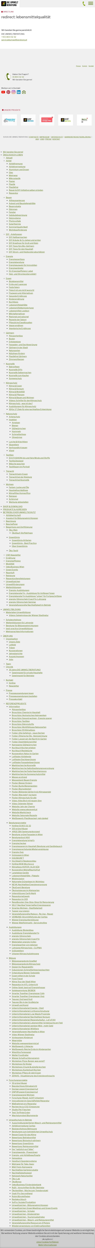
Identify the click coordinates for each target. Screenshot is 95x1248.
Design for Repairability (22, 967)
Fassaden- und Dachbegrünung (23, 345)
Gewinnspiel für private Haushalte (27, 673)
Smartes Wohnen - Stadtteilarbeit (27, 908)
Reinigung (10, 575)
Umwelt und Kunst (20, 1005)
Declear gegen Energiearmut (25, 1089)
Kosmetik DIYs (15, 370)
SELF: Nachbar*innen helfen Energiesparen (31, 905)
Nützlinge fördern (17, 353)
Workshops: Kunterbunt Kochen (26, 1070)
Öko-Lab (16, 1179)
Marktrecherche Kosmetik (24, 765)
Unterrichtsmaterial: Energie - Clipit (28, 1008)
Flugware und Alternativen (21, 293)
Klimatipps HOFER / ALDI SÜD (26, 867)
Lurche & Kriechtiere (18, 442)
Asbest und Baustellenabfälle (22, 203)
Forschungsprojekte (18, 1080)
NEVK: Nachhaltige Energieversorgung (29, 884)
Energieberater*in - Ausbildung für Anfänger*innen (32, 593)
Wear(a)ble (17, 1040)
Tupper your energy (20, 911)
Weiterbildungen (13, 587)
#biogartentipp (16, 336)
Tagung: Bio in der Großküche (25, 1002)
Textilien (10, 455)
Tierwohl (10, 471)
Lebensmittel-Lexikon (19, 311)
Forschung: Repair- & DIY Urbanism (28, 1098)
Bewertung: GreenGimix (23, 1143)
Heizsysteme (15, 218)
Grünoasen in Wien (20, 855)
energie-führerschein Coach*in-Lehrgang (27, 599)
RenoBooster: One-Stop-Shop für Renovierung (33, 902)
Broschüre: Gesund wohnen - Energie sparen (32, 718)
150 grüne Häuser (20, 829)
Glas (11, 172)
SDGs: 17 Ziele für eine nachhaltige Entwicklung (30, 409)
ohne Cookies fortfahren (47, 1242)
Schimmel (13, 499)
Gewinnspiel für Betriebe (23, 676)
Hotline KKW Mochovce (23, 864)
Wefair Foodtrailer (20, 1055)
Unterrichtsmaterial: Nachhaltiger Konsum (31, 1017)
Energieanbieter (16, 268)
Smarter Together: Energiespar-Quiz (28, 996)
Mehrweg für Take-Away (23, 1164)
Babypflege (14, 367)
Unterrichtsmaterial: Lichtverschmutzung (30, 1011)
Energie (9, 256)
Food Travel (17, 979)
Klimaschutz (11, 383)
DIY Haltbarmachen (18, 237)
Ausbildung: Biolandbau (22, 930)
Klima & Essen (15, 386)
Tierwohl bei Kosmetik (19, 480)
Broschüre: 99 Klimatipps (23, 730)
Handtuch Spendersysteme (24, 1161)
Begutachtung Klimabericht (24, 1086)
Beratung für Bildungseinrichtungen (22, 625)
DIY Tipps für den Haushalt (21, 249)
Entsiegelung (15, 342)
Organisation (12, 639)
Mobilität (10, 564)
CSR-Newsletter (13, 555)
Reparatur (13, 193)
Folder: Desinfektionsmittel (24, 742)
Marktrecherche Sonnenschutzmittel (28, 774)
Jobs (42, 139)
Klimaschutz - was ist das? (21, 403)
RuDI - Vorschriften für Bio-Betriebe (28, 1187)
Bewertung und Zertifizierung (19, 527)
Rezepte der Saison (17, 319)
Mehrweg (13, 175)
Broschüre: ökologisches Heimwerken (29, 715)
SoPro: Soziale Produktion (24, 1202)
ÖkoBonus (16, 1182)
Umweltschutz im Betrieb (20, 1120)
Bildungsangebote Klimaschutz (26, 964)
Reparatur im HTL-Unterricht (25, 984)
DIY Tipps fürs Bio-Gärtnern (21, 246)
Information (14, 706)
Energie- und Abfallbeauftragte (26, 1155)
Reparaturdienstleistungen (18, 578)
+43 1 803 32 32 (8, 37)
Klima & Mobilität (17, 392)
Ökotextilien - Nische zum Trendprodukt (30, 1190)
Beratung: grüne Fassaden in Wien (27, 834)
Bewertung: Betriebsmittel (24, 1137)
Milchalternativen (17, 314)
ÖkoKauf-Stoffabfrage (22, 533)
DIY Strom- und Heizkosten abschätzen (27, 252)
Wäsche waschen (17, 464)
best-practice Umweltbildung (19, 628)
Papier (12, 181)
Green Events (12, 570)
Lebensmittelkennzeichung (21, 308)
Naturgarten (14, 350)
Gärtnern (10, 333)
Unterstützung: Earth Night (24, 893)
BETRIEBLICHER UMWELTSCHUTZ (19, 512)
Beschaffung (12, 524)
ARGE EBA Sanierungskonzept (26, 831)
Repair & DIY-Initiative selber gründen (26, 190)
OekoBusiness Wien (15, 567)
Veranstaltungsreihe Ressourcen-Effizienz (31, 1223)
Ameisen (16, 422)
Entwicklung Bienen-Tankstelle (26, 973)
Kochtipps (13, 302)
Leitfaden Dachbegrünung (24, 759)
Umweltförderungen (15, 584)
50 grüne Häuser (19, 1083)
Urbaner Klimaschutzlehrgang (25, 954)
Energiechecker (19, 843)
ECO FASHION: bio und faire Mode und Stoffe (29, 458)
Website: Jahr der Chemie (23, 806)
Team (8, 664)
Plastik (12, 184)
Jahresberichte (15, 653)
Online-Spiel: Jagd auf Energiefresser (28, 987)
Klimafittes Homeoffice (19, 493)
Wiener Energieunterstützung (25, 920)
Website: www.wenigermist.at (25, 1043)
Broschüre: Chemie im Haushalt (26, 712)
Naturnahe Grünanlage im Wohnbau (28, 881)
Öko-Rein (13, 530)
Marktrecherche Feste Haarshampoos (29, 771)
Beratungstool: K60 (21, 837)
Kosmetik (10, 364)
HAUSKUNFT (18, 858)
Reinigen (13, 496)
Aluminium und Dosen (19, 169)
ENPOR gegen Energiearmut (25, 1092)
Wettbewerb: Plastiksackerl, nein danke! (30, 818)
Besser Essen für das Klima (24, 1134)
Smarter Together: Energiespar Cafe (28, 993)
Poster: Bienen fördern (22, 783)
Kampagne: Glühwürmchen (24, 745)
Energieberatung (16, 262)
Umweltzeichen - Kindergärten (26, 1214)
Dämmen (13, 209)
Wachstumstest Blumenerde (25, 1115)
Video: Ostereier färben (22, 803)
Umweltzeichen (13, 581)
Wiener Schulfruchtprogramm (25, 1058)
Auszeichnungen (16, 656)
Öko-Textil (13, 550)
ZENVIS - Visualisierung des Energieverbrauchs (33, 1076)
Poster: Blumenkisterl (21, 789)
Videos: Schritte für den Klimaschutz (25, 400)
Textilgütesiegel (16, 461)
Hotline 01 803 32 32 (21, 826)
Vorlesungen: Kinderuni (22, 1037)
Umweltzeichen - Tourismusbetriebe (28, 1217)
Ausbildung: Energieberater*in (25, 933)
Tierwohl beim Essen (18, 474)
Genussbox (17, 1158)
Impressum (44, 137)
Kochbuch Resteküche (22, 751)
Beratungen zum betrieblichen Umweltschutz (32, 1132)
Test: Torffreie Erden (21, 1112)
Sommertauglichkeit (18, 227)
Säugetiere (14, 445)
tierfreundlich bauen (18, 447)
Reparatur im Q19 (20, 899)
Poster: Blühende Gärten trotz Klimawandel (31, 792)
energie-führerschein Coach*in (26, 939)
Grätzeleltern (18, 951)
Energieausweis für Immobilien (23, 265)
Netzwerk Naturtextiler (22, 1176)
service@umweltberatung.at (14, 40)
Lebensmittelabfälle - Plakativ (25, 876)
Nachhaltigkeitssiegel (22, 1173)
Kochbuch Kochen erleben (24, 748)
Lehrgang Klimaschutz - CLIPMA (27, 948)
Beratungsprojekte (17, 823)
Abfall (8, 161)
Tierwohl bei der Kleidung (20, 477)
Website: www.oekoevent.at (24, 809)
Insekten (13, 420)
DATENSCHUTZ (57, 137)
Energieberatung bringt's (23, 840)
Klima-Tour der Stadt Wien (24, 982)
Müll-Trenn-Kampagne (22, 1167)
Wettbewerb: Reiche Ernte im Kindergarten (31, 1049)
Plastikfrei (13, 187)
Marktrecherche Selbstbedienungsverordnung (33, 768)
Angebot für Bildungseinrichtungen (22, 518)
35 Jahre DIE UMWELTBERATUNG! (25, 670)
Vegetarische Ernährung (20, 328)
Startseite (34, 137)
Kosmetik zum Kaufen (19, 375)
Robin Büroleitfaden (21, 1196)
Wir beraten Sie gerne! (13, 152)
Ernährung (10, 558)
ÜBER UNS (8, 636)
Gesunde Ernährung (18, 296)
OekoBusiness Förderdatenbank (26, 1185)
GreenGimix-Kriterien (21, 540)
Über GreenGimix (20, 546)
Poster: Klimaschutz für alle (24, 798)
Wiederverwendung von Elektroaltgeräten (31, 1226)
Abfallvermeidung (17, 167)
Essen (8, 278)
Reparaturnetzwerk (21, 896)
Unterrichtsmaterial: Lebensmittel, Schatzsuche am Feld (37, 1023)
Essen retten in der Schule (23, 976)
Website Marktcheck (21, 812)
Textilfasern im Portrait (19, 467)
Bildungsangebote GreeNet (24, 961)
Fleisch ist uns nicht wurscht (21, 290)
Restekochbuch (19, 1199)
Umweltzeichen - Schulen (23, 1211)
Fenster (12, 212)
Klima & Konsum (16, 389)
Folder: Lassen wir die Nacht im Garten (29, 739)
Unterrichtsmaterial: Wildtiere (25, 1029)
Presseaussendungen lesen (21, 693)
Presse (48, 139)
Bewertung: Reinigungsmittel (25, 1146)
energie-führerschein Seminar (22, 602)
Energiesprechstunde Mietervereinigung (30, 849)
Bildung (12, 958)
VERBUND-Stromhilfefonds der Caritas (30, 917)
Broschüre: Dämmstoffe (23, 724)
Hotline (12, 683)
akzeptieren (47, 1239)
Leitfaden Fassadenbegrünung (26, 762)
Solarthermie (15, 224)
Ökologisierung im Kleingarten (26, 890)
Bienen (15, 425)
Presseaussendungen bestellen (23, 696)
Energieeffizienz (13, 561)
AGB (37, 139)
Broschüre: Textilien (21, 721)
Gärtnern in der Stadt (18, 347)
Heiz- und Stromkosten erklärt (22, 274)
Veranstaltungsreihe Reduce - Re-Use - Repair (32, 914)
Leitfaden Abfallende (21, 756)
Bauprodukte (15, 206)
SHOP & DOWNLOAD (13, 506)
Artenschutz (14, 417)
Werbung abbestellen (18, 502)
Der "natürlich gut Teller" (23, 1149)
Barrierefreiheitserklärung (78, 137)
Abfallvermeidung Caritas (23, 1126)
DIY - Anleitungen (14, 234)
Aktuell (9, 158)
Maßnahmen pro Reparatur (24, 1104)
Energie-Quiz (18, 852)
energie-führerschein (21, 936)
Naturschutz (11, 414)
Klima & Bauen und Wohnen (21, 397)
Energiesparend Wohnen (23, 1095)
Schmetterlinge (19, 434)
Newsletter (14, 686)
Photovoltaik (15, 221)
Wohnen (10, 484)
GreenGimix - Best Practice (24, 543)
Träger (12, 648)
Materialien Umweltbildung (18, 612)
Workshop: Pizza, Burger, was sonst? (28, 1061)
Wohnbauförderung (18, 230)
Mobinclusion (18, 879)
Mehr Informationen (47, 1245)
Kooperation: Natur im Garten (25, 753)
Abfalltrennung (16, 164)
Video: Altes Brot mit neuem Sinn (27, 801)
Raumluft (10, 573)
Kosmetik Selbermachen (20, 372)
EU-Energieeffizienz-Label (21, 271)
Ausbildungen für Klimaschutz (22, 406)
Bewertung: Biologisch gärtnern (26, 1140)
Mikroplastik (14, 178)
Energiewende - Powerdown (25, 1152)
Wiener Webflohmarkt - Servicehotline (29, 923)
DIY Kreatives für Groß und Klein (23, 243)
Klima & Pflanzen (16, 395)
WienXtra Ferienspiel (21, 1052)
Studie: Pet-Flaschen (21, 1109)
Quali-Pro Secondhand (22, 1193)
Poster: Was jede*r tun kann (24, 795)
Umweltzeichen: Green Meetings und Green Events (34, 1208)
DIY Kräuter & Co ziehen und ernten (25, 240)
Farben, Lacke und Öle (19, 487)
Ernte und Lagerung (18, 284)
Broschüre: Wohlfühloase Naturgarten (29, 727)
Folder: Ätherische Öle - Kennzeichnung (29, 736)
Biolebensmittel (16, 281)
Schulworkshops (13, 620)
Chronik (9, 667)
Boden (12, 339)
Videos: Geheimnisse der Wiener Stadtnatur (28, 615)
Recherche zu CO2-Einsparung (26, 1107)
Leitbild (12, 645)
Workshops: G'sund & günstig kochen (29, 1067)
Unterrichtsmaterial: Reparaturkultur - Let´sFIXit (33, 1020)
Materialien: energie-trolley (24, 942)
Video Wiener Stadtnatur (23, 1034)
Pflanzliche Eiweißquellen (20, 322)
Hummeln (16, 431)
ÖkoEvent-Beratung (21, 887)
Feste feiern (14, 287)
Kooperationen (16, 650)
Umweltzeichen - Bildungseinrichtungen (30, 1205)
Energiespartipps (17, 259)
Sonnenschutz (15, 378)
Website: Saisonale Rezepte (24, 815)
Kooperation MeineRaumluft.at (26, 870)
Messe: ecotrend (19, 777)
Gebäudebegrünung (18, 215)
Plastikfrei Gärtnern (18, 356)
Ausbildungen (15, 927)
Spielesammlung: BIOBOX (23, 990)
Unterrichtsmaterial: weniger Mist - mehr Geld (32, 1026)
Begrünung (11, 521)
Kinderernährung (16, 299)
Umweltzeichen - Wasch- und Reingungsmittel (33, 1220)
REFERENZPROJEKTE (16, 703)
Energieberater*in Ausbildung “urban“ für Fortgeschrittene (35, 596)
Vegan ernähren (16, 325)
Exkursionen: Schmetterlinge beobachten (30, 970)
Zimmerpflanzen (16, 359)
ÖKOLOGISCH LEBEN (13, 155)
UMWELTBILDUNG (12, 609)
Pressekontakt (15, 699)
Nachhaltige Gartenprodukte (25, 1170)
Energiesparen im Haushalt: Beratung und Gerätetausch (37, 846)
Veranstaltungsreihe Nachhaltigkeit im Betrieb (30, 605)
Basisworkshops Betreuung (24, 1129)
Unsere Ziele (14, 642)
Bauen (9, 197)
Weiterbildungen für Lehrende (19, 623)
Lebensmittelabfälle (18, 305)
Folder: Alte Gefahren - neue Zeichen (28, 733)
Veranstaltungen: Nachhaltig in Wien (28, 1032)
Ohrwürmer (17, 437)
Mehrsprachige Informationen (19, 631)
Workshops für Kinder (22, 1064)
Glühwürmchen (19, 428)
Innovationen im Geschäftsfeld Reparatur (30, 1101)
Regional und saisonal (19, 317)
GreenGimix (14, 537)
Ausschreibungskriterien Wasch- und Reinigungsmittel (36, 1123)
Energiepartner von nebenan (25, 945)
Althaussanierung (17, 200)
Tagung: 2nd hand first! (22, 999)
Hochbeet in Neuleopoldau (24, 861)
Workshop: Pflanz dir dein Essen (26, 1073)
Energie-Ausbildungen (19, 590)
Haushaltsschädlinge (18, 490)
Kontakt (56, 139)
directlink (8, 12)
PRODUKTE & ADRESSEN (15, 509)
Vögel (11, 450)
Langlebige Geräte (20, 873)
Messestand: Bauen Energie (24, 780)
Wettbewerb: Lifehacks (22, 1046)
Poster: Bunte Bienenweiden (24, 786)
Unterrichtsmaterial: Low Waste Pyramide (31, 1014)
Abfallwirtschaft (13, 515)
